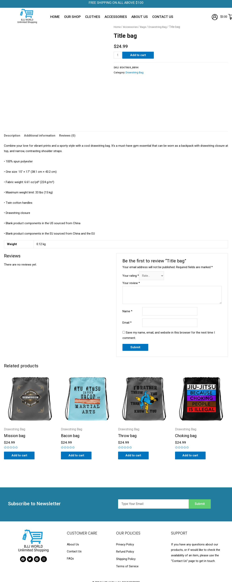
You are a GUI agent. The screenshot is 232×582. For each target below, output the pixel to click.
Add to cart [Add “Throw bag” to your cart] (134, 455)
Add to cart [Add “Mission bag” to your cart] (20, 455)
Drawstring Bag (158, 26)
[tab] (12, 136)
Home (55, 17)
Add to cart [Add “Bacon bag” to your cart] (77, 455)
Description (12, 136)
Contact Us (162, 17)
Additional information (39, 136)
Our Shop (72, 17)
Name (127, 311)
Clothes (92, 17)
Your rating (130, 276)
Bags (144, 26)
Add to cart (138, 55)
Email (127, 323)
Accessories (116, 17)
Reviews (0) (67, 136)
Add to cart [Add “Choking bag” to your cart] (191, 455)
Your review (131, 283)
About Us (139, 17)
